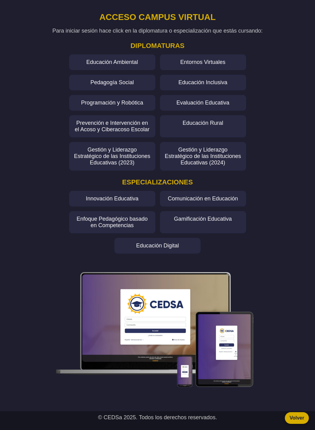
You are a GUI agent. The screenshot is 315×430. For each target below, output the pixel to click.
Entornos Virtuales (202, 62)
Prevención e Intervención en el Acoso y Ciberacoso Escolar (112, 126)
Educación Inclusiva (202, 82)
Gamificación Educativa (203, 219)
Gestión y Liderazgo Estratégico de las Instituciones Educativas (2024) (203, 156)
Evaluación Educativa (202, 103)
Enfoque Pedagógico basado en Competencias (112, 222)
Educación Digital (157, 246)
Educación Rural (202, 123)
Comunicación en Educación (203, 198)
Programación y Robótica (112, 103)
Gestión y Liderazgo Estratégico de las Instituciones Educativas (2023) (112, 156)
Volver (296, 417)
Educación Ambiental (112, 62)
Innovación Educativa (112, 198)
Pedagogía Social (112, 82)
